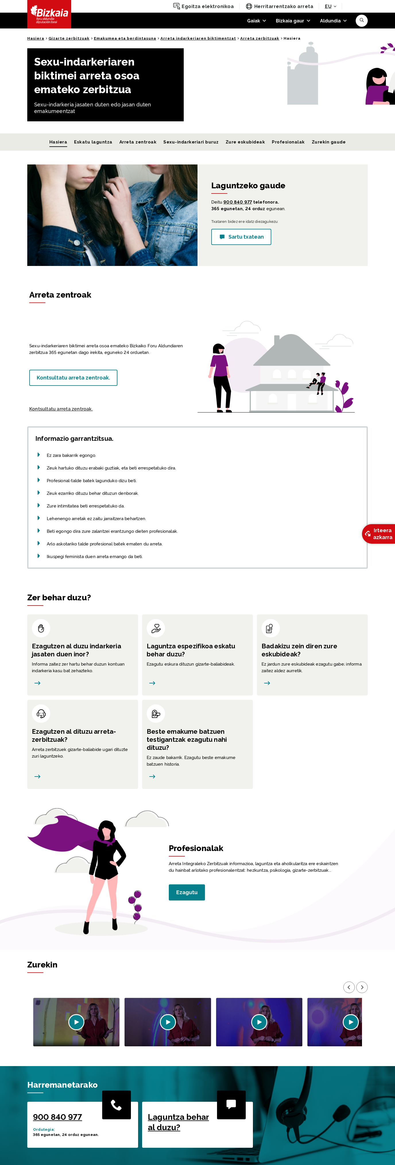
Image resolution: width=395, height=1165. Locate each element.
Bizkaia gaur (290, 21)
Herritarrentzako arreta (279, 6)
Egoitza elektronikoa (203, 6)
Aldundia (330, 21)
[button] (362, 21)
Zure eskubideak (245, 142)
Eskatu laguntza (93, 142)
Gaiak (253, 21)
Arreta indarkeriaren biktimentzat (198, 38)
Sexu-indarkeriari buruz (190, 142)
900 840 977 (237, 202)
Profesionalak (288, 142)
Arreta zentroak (137, 142)
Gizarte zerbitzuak (69, 38)
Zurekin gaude (329, 142)
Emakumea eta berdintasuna (125, 38)
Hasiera (35, 38)
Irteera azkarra (377, 533)
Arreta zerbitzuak (259, 38)
